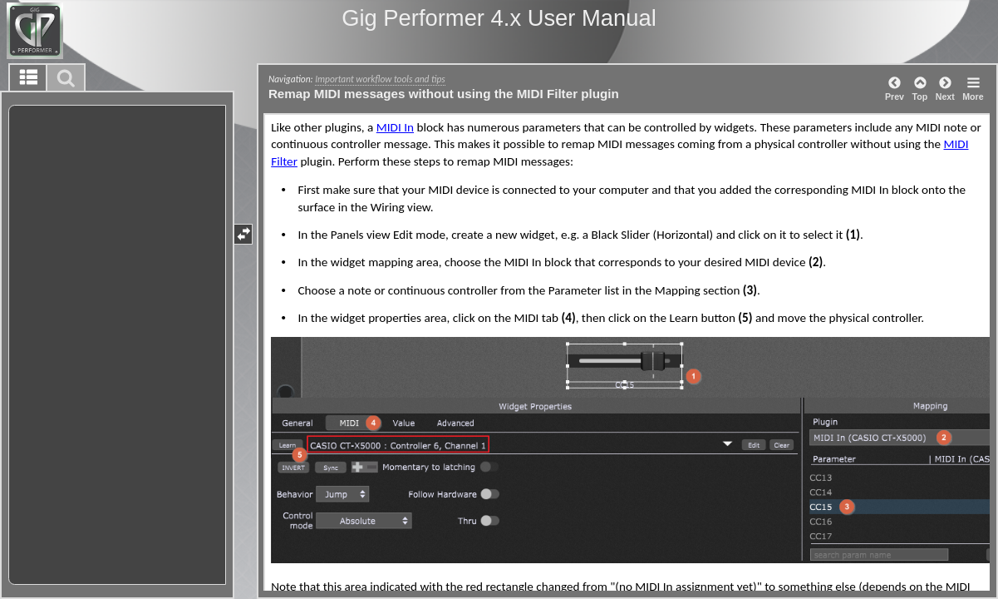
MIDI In (395, 127)
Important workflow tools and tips (380, 79)
